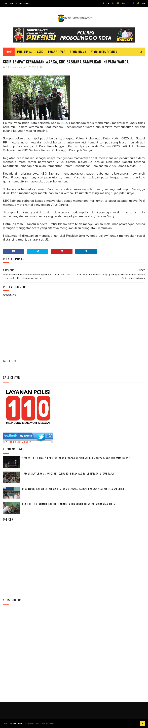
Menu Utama (24, 52)
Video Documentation (104, 52)
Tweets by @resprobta (17, 442)
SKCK (11, 3)
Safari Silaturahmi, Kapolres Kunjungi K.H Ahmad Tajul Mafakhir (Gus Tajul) (68, 474)
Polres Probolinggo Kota (44, 723)
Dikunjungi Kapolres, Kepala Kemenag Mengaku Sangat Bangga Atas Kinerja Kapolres (73, 489)
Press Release (56, 52)
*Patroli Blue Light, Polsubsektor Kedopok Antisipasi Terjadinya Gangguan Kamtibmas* (76, 459)
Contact (19, 3)
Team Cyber (17, 723)
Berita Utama (78, 52)
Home (5, 3)
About (26, 3)
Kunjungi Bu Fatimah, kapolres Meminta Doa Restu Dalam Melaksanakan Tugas (69, 504)
